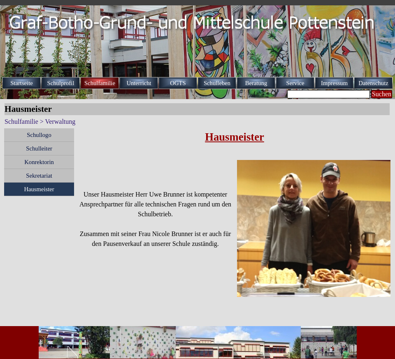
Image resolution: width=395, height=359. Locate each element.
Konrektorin (39, 162)
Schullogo (39, 135)
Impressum (334, 83)
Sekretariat (39, 175)
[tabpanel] (234, 142)
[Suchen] (328, 94)
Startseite (21, 83)
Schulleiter (39, 148)
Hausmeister (39, 189)
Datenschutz (373, 83)
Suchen (381, 93)
